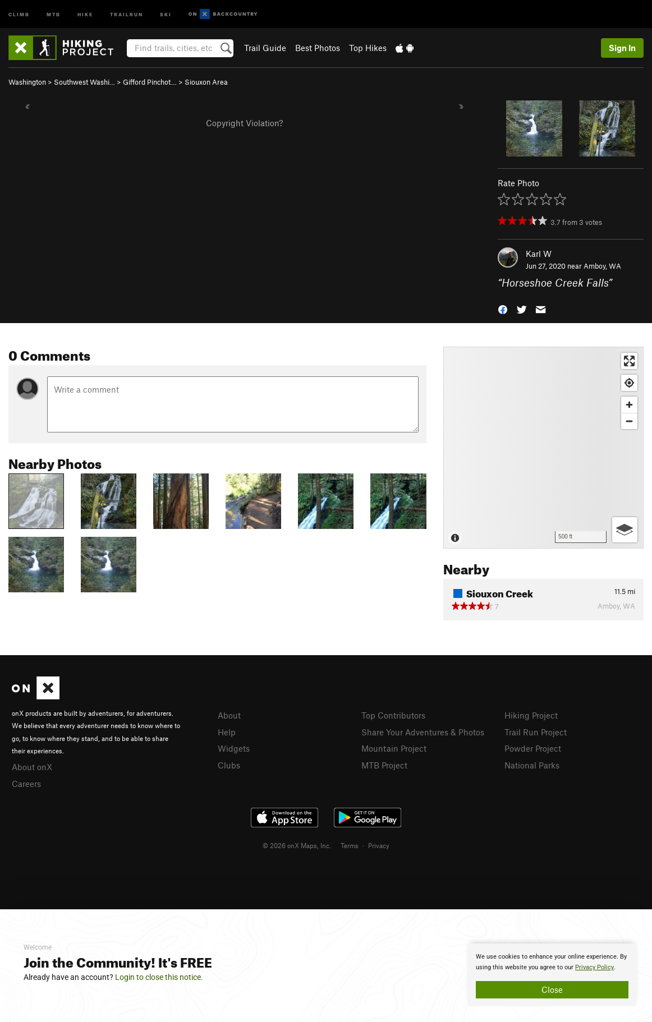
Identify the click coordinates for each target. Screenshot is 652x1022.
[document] (552, 974)
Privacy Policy (594, 967)
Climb (19, 13)
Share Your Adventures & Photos (422, 732)
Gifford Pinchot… (150, 81)
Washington (27, 81)
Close (552, 989)
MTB (54, 13)
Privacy (378, 845)
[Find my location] (629, 383)
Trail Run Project (535, 732)
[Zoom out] (629, 421)
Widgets (234, 748)
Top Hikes (368, 48)
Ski (166, 13)
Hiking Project (531, 715)
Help (227, 732)
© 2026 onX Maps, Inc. (297, 845)
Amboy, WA (602, 265)
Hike (85, 13)
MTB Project (384, 765)
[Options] (624, 529)
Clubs (229, 765)
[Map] (543, 447)
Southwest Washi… (84, 81)
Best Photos (317, 48)
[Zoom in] (629, 405)
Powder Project (532, 748)
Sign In (622, 48)
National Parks (531, 765)
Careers (26, 784)
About (229, 715)
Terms (350, 845)
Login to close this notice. (159, 977)
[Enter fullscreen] (629, 361)
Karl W (539, 253)
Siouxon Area (206, 81)
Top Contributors (393, 715)
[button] (503, 308)
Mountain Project (393, 748)
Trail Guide (265, 48)
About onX (32, 767)
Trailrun (126, 13)
